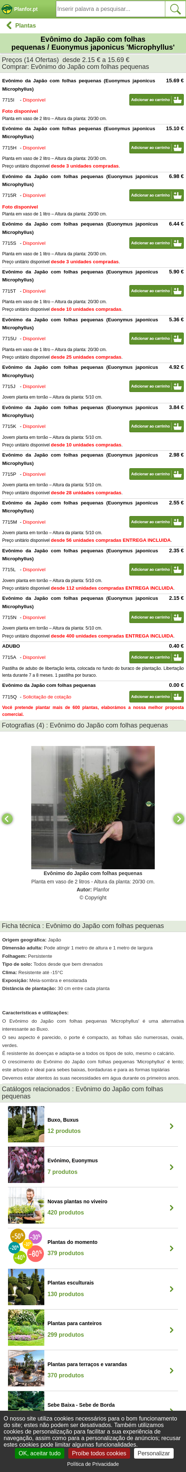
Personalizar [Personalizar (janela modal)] (154, 1453)
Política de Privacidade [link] (93, 1464)
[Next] (178, 818)
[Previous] (7, 818)
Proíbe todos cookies (99, 1453)
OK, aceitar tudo (40, 1453)
